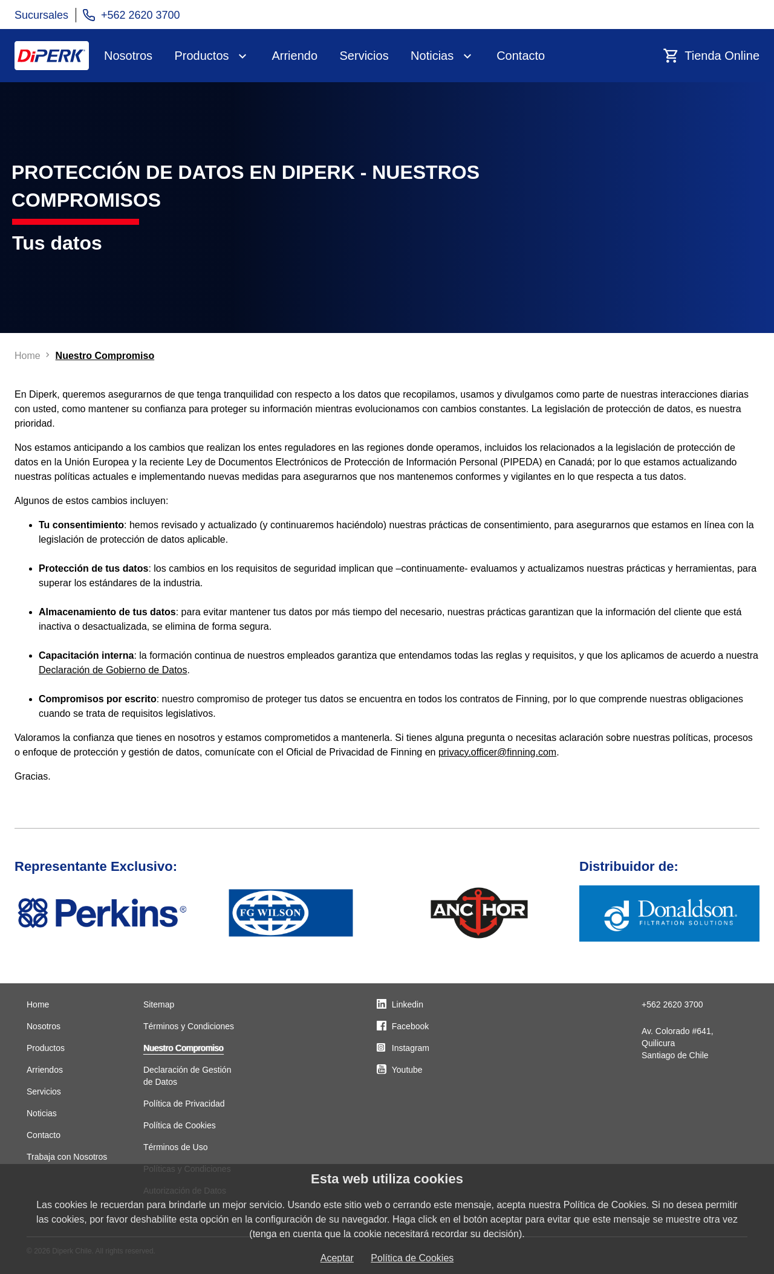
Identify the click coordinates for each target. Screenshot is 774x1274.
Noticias (432, 55)
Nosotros (128, 55)
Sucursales (41, 15)
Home (38, 1004)
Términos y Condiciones (188, 1026)
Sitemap (158, 1004)
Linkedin (407, 1004)
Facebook (410, 1026)
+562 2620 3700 (672, 1004)
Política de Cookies (179, 1125)
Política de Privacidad (184, 1103)
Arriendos (45, 1070)
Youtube (407, 1070)
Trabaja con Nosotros (67, 1157)
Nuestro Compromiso (183, 1048)
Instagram (410, 1048)
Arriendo (294, 55)
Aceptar (337, 1258)
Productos (201, 55)
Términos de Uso (175, 1147)
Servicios (364, 55)
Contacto (520, 55)
